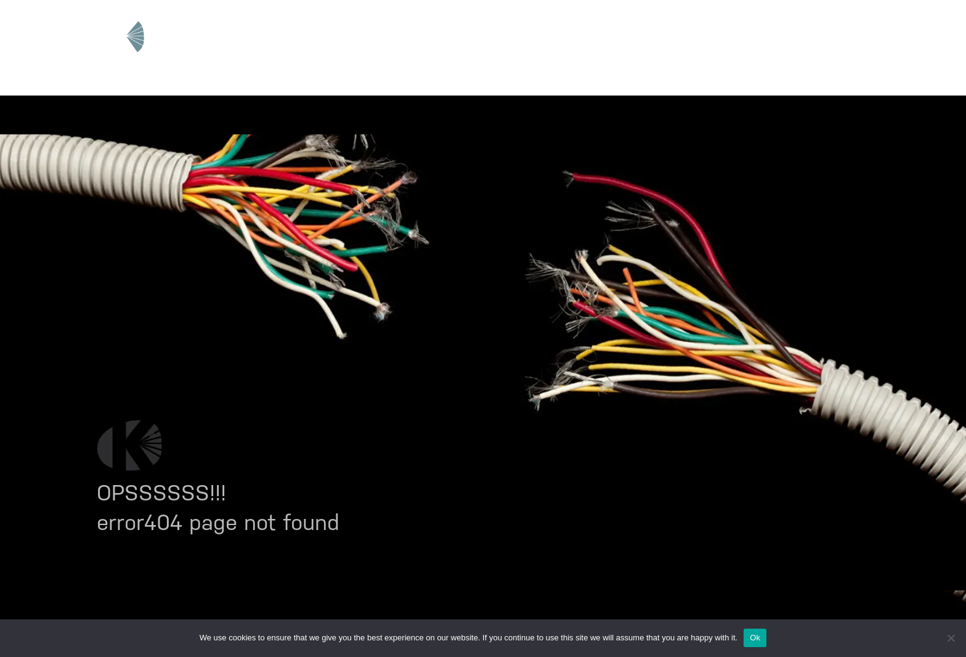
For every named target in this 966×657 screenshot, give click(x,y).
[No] (950, 638)
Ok (755, 637)
